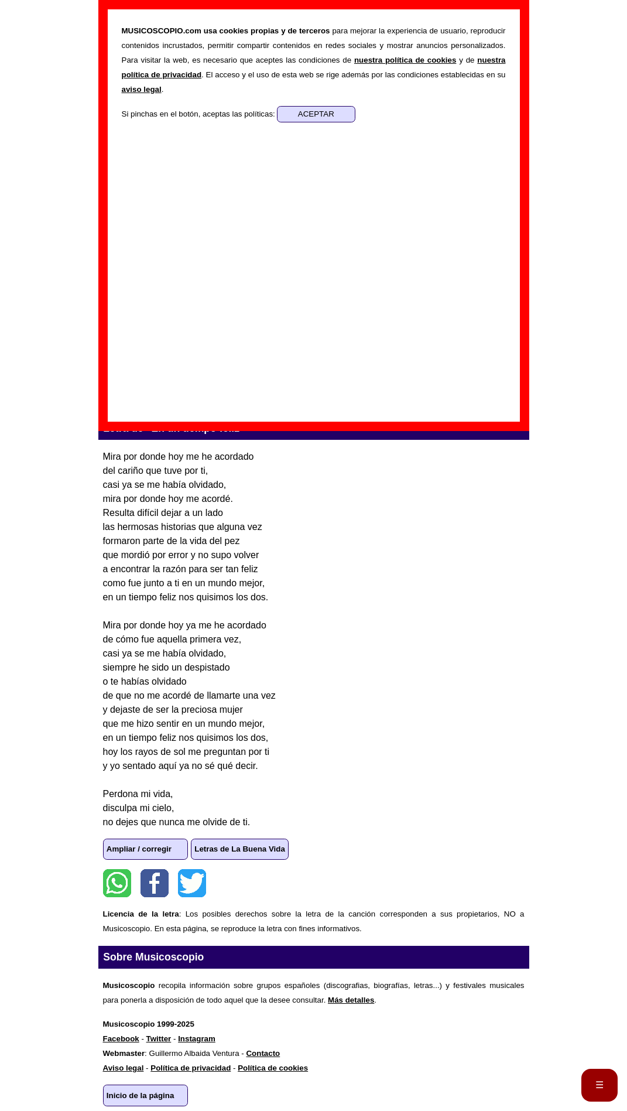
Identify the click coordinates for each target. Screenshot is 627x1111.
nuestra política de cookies (405, 60)
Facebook (155, 883)
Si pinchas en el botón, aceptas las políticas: (199, 114)
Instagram (196, 1038)
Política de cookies (273, 1068)
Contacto (263, 1053)
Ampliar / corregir (139, 849)
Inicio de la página (140, 1095)
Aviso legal (123, 1068)
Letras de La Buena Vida (239, 849)
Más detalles (351, 1000)
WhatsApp (117, 883)
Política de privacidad (190, 1068)
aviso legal (142, 89)
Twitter (192, 883)
